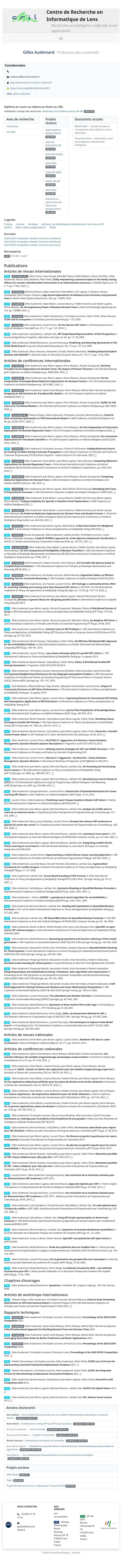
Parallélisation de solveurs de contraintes (44, 1440)
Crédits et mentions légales (56, 1552)
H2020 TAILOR (52, 181)
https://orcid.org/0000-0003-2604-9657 (30, 88)
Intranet (76, 1552)
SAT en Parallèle (37, 1429)
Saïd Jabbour (12, 1455)
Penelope (33, 224)
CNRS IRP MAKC (53, 172)
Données (11, 131)
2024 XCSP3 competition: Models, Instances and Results (32, 238)
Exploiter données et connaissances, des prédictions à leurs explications (93, 129)
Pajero (9, 1480)
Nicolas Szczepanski (16, 1429)
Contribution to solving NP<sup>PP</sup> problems (46, 1423)
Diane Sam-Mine (83, 138)
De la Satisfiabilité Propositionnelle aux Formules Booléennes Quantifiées (58, 1455)
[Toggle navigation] (61, 38)
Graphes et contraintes (44, 1434)
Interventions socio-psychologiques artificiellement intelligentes (94, 141)
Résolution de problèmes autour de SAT (63, 111)
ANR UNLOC (12, 1474)
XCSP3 (53, 227)
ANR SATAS (50, 163)
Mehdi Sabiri (81, 126)
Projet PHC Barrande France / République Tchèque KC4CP (35, 1485)
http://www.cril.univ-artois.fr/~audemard (31, 82)
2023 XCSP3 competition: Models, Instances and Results (32, 241)
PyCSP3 (8, 227)
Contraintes (12, 126)
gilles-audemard (21, 93)
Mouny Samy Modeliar (17, 1434)
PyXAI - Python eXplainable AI (31, 227)
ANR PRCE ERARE (54, 154)
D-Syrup (8, 224)
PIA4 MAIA (50, 190)
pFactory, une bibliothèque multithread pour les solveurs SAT (73, 224)
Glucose (20, 224)
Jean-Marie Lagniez (16, 1446)
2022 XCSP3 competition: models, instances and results (32, 244)
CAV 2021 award (19, 255)
